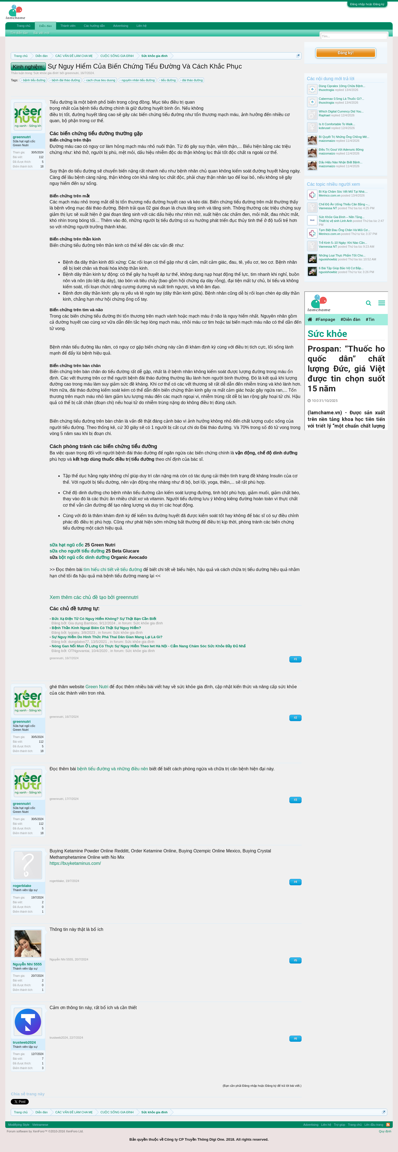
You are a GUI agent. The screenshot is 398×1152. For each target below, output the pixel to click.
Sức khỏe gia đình (45, 73)
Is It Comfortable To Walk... (337, 124)
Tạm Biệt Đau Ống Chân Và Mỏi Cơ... (344, 230)
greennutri (72, 73)
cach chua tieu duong (100, 80)
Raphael (324, 115)
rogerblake (22, 886)
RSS (388, 1125)
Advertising (120, 25)
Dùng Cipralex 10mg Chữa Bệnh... (342, 86)
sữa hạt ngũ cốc (66, 545)
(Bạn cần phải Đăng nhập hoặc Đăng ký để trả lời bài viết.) (262, 1085)
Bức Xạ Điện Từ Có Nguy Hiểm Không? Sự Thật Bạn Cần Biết (104, 619)
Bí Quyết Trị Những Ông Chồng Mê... (344, 136)
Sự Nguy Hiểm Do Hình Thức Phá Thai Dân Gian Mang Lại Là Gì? (107, 637)
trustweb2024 (24, 1042)
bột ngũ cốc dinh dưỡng (83, 557)
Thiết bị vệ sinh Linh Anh (335, 220)
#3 (295, 799)
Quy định (385, 1131)
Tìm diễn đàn (19, 33)
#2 (295, 717)
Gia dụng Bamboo (83, 623)
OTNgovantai (79, 651)
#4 (295, 881)
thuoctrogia (326, 89)
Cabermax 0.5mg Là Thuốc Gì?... (341, 98)
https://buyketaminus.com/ (75, 863)
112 (41, 157)
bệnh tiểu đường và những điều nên (112, 768)
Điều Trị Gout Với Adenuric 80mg (341, 149)
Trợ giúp (339, 1124)
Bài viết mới (41, 33)
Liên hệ (141, 25)
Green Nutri (96, 686)
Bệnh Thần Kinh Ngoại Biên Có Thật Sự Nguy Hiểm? (96, 628)
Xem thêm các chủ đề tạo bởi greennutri (93, 597)
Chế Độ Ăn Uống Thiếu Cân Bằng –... (344, 204)
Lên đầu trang (374, 1124)
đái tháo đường (191, 80)
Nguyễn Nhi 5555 (27, 964)
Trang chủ (23, 25)
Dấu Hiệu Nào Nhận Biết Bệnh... (341, 162)
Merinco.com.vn (330, 195)
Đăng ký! (345, 52)
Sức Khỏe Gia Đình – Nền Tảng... (342, 217)
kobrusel (325, 128)
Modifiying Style (18, 1124)
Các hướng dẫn (94, 25)
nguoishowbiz (328, 259)
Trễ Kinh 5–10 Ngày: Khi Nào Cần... (343, 242)
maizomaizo (327, 140)
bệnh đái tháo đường (65, 80)
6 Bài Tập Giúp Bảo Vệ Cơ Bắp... (341, 268)
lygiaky (73, 632)
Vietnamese (40, 1124)
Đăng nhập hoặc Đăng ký (367, 4)
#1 (295, 659)
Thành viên (68, 25)
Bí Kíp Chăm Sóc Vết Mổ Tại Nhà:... (343, 191)
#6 (295, 1038)
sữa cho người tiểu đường (76, 551)
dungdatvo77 (78, 642)
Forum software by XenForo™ (45, 1131)
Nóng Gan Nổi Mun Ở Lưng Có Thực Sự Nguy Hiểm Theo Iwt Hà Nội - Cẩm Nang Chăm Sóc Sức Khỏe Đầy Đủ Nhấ (148, 646)
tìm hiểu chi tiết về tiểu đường (112, 569)
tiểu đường (167, 80)
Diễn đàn (45, 26)
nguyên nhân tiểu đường (137, 80)
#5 (295, 960)
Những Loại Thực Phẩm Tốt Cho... (342, 255)
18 (41, 166)
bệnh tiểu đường (33, 80)
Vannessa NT (328, 208)
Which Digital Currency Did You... (341, 111)
